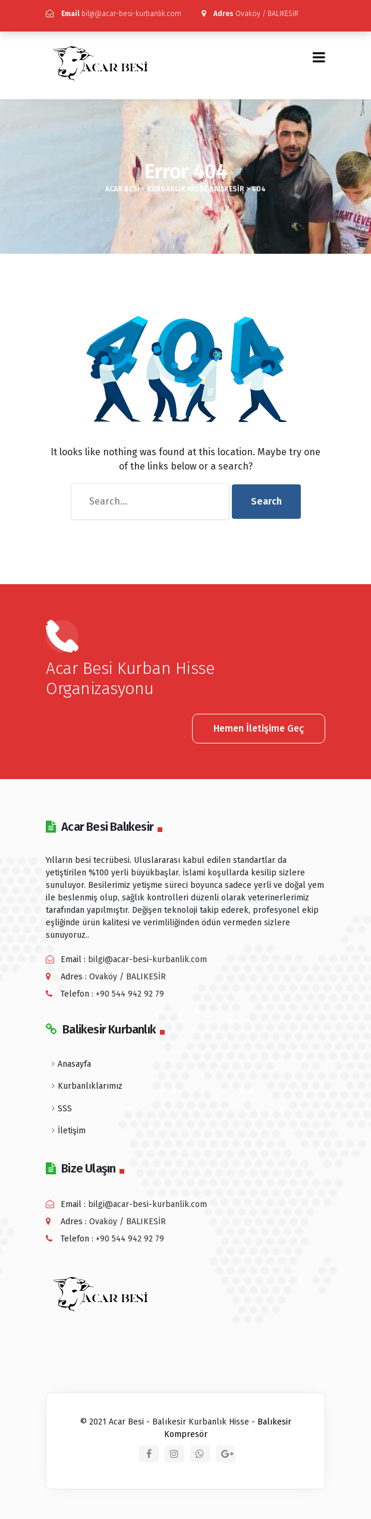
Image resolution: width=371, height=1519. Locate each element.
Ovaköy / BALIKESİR (250, 14)
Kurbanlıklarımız (90, 1086)
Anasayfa (74, 1064)
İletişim (72, 1131)
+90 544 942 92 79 (130, 994)
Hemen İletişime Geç (258, 728)
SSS (65, 1109)
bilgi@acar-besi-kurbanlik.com (113, 14)
